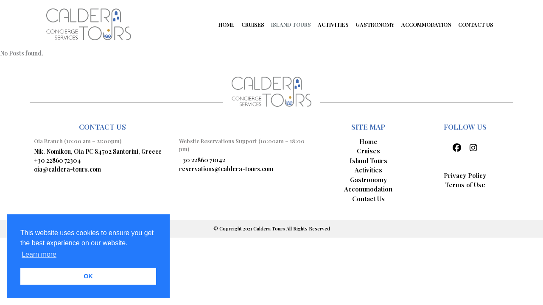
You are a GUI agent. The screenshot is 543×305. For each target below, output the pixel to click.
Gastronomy (368, 179)
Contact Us (368, 198)
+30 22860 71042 (202, 160)
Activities (368, 170)
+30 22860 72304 (57, 160)
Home (368, 141)
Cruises (368, 151)
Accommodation (368, 189)
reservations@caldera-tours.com (226, 169)
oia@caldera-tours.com (67, 169)
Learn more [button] (39, 254)
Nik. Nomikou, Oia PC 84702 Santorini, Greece (98, 151)
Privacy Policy (465, 175)
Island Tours (368, 160)
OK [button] (88, 276)
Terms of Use (465, 184)
